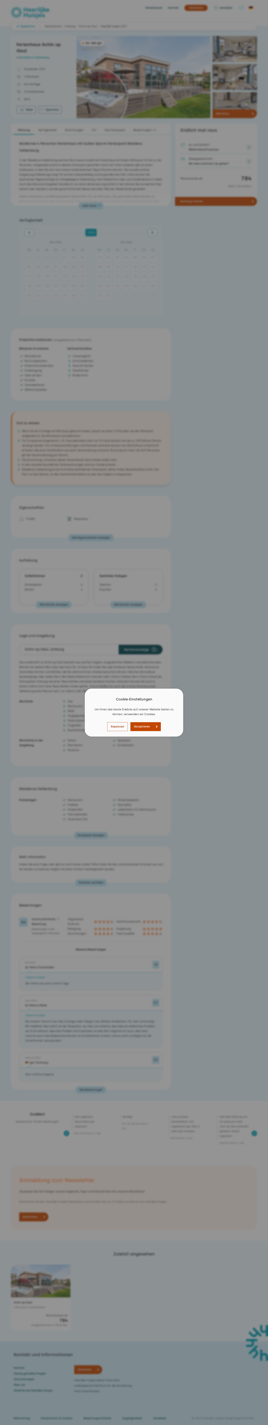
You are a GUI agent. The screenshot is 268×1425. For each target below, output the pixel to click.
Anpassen (117, 726)
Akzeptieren (142, 726)
